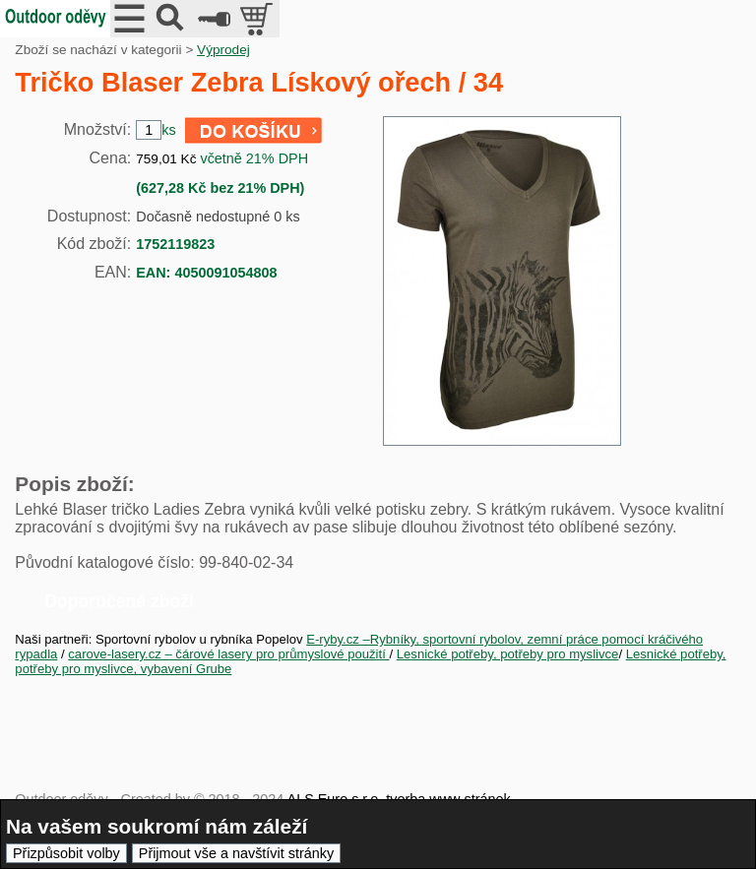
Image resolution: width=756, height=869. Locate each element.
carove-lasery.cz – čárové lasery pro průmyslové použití (228, 654)
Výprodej (223, 49)
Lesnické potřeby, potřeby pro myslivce (508, 654)
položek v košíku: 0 (258, 18)
